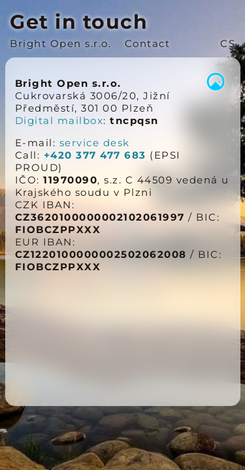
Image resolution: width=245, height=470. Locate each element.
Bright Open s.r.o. (60, 43)
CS (227, 43)
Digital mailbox (59, 120)
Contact (148, 43)
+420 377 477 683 (95, 155)
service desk (94, 142)
